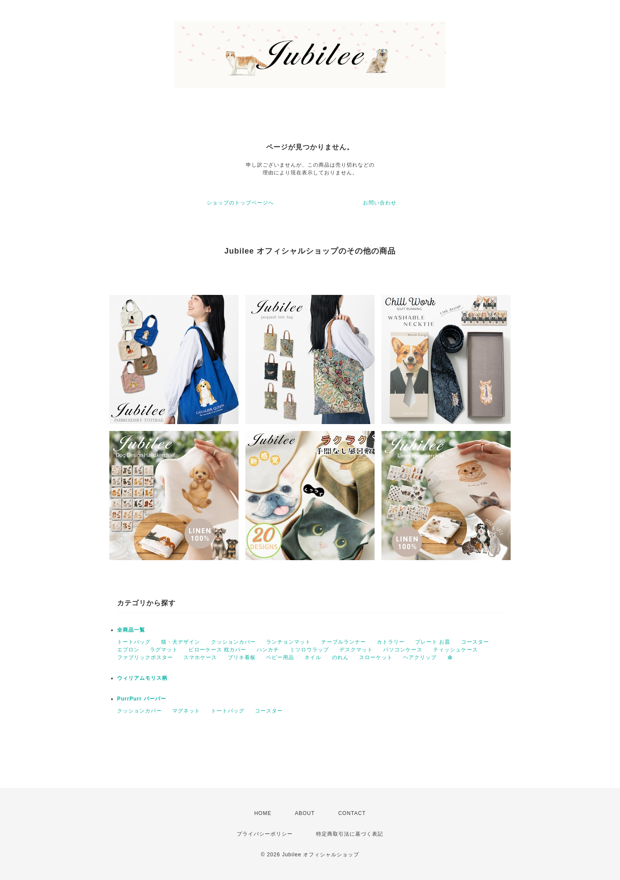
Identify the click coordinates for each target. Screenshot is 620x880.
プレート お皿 (432, 642)
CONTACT (352, 813)
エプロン (128, 650)
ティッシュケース (455, 650)
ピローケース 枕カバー (217, 650)
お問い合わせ (380, 203)
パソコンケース (402, 650)
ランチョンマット (288, 642)
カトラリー (391, 642)
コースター (475, 642)
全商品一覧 (131, 630)
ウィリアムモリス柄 (142, 678)
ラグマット (164, 650)
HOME (262, 813)
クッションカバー (233, 642)
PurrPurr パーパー (141, 699)
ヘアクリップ (420, 657)
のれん (340, 657)
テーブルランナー (343, 642)
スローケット (376, 657)
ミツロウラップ (309, 650)
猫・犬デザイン (180, 642)
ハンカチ (268, 650)
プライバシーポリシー (265, 834)
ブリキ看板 (242, 657)
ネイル (312, 657)
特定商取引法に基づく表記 (349, 834)
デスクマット (356, 650)
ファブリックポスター (145, 657)
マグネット (186, 711)
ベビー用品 (280, 657)
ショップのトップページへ (240, 203)
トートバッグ (134, 642)
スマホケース (200, 657)
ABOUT (305, 813)
